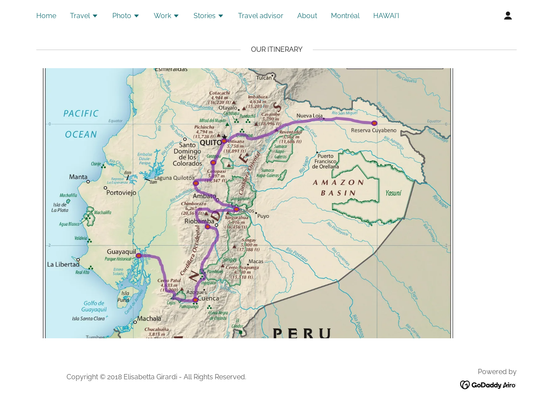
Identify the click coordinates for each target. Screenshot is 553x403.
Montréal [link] (345, 16)
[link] (488, 384)
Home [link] (46, 16)
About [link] (307, 16)
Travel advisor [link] (260, 16)
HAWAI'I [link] (386, 16)
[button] (84, 17)
